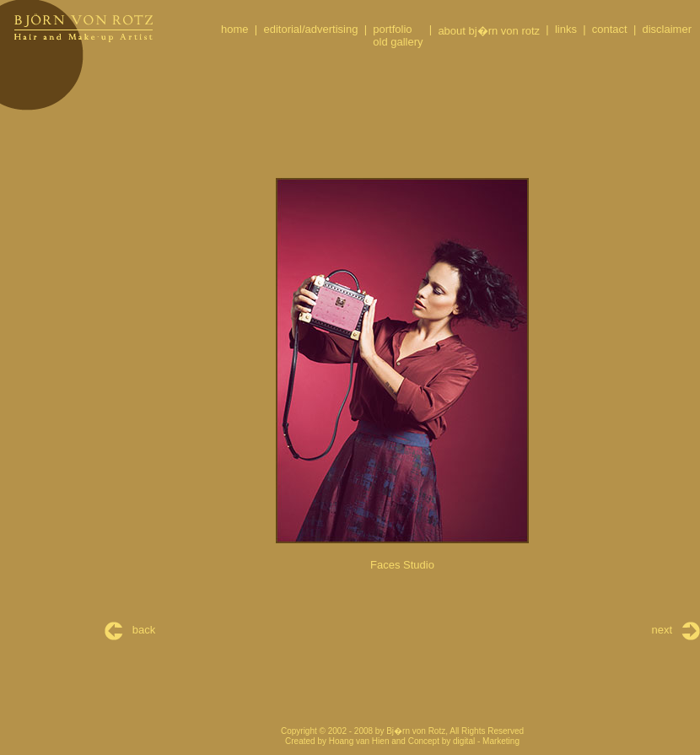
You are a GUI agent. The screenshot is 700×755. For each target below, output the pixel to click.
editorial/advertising (310, 29)
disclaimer (667, 29)
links (566, 29)
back (130, 629)
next (676, 629)
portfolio (392, 29)
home (235, 29)
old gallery (398, 41)
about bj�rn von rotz (489, 30)
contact (609, 29)
